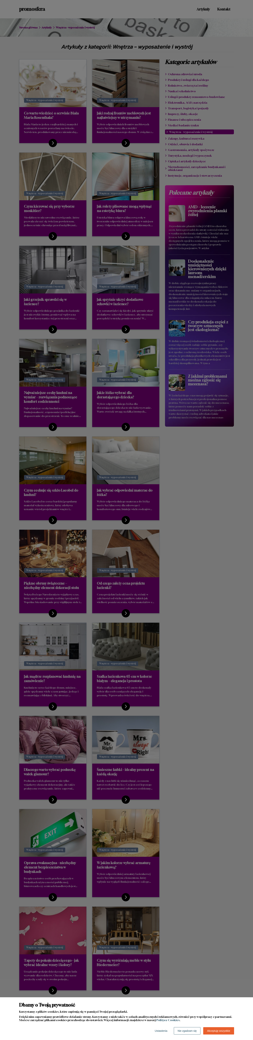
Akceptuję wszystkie (218, 1030)
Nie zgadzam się (187, 1030)
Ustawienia (161, 1030)
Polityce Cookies (168, 1020)
